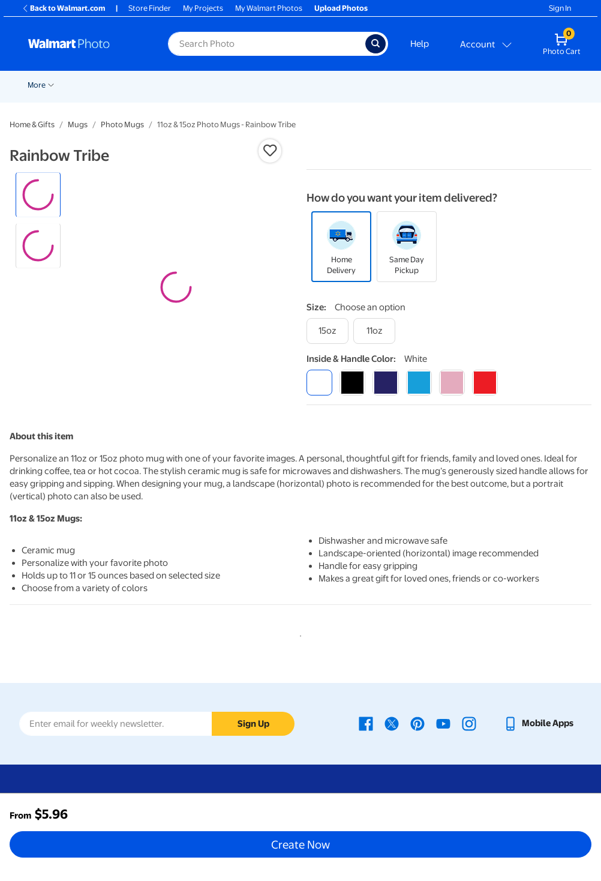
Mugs (78, 124)
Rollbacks (40, 84)
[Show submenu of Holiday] (153, 84)
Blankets (479, 84)
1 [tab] (298, 634)
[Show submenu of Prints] (238, 84)
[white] (319, 382)
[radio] (38, 194)
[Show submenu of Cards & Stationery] (323, 84)
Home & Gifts (32, 124)
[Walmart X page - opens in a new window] (391, 723)
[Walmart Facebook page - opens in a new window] (366, 723)
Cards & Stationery (286, 84)
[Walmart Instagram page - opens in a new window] (469, 723)
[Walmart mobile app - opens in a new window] (538, 723)
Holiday (134, 84)
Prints (223, 84)
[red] (485, 382)
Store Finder (149, 8)
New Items (89, 84)
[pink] (452, 382)
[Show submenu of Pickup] (198, 84)
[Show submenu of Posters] (370, 84)
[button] (270, 150)
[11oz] (374, 331)
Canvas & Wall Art (415, 84)
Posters (351, 84)
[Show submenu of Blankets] (499, 84)
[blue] (385, 382)
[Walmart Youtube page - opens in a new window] (443, 723)
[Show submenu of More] (538, 84)
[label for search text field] (266, 44)
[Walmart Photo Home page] (85, 43)
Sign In (560, 8)
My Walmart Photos (268, 8)
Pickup (181, 84)
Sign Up (253, 723)
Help (419, 43)
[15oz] (327, 331)
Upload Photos (341, 8)
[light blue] (419, 382)
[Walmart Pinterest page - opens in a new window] (417, 723)
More (524, 84)
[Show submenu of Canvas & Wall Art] (449, 84)
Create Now (300, 844)
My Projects (203, 8)
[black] (352, 382)
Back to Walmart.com (63, 8)
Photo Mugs (122, 124)
